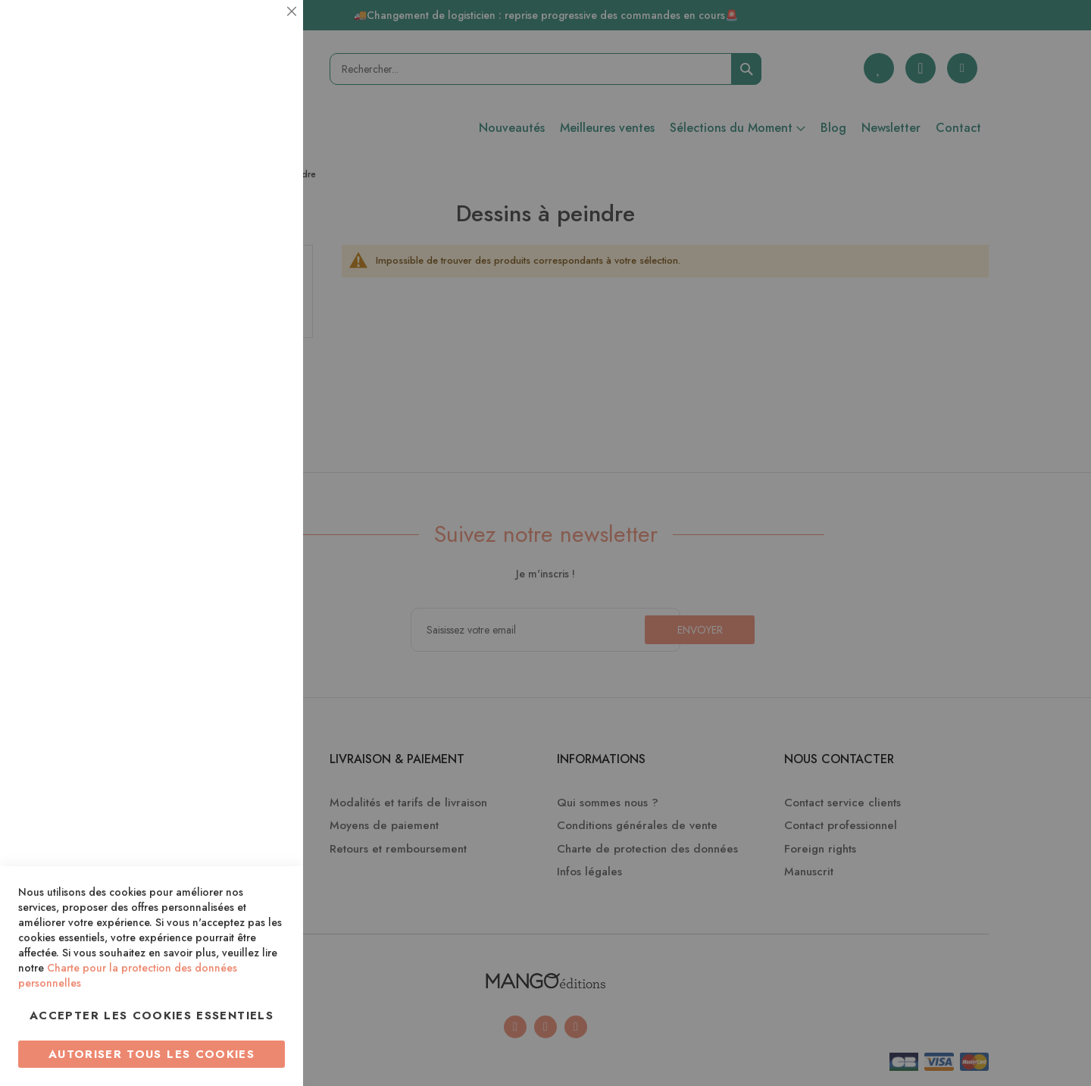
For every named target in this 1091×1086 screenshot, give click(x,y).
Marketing (261, 366)
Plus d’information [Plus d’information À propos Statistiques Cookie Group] (239, 301)
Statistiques (261, 206)
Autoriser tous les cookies (151, 1054)
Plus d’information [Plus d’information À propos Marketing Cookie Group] (239, 461)
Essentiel (261, 30)
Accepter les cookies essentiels (152, 1015)
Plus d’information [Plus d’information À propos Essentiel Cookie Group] (239, 140)
